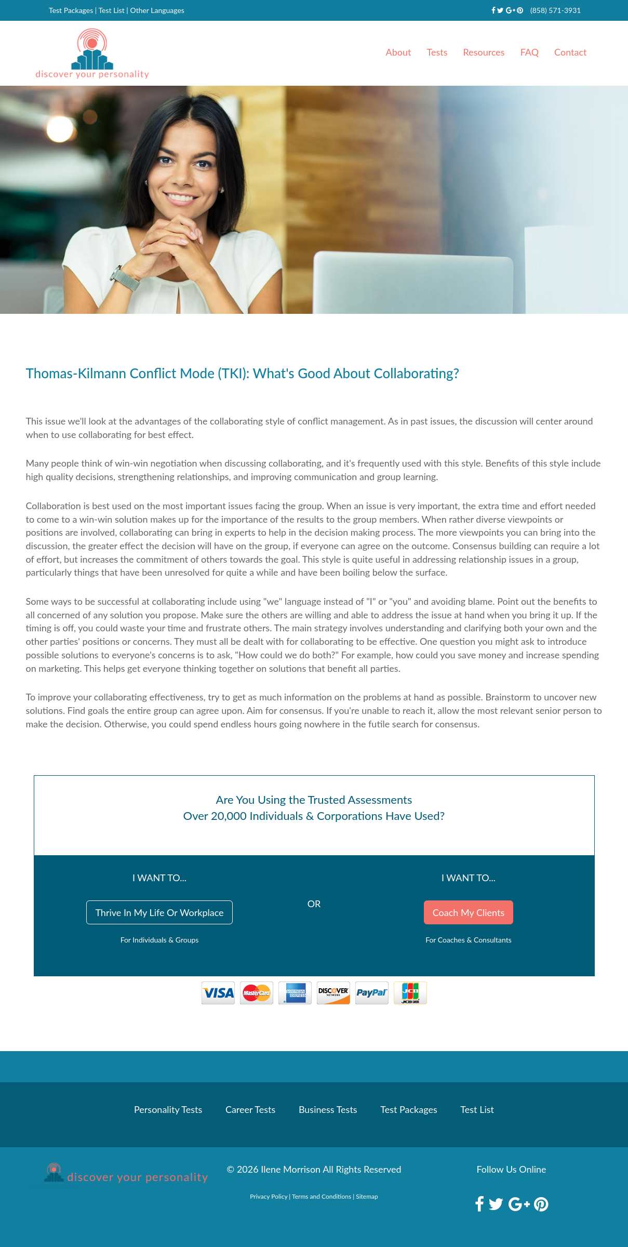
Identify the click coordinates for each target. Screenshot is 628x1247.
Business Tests (328, 1109)
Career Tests (250, 1109)
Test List (112, 10)
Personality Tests (168, 1109)
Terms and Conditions (321, 1196)
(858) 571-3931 (555, 10)
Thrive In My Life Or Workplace (159, 912)
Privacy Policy (268, 1196)
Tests (437, 52)
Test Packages (71, 10)
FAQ (529, 52)
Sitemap (367, 1196)
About (398, 52)
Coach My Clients (468, 912)
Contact (570, 52)
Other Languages (157, 10)
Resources (484, 52)
